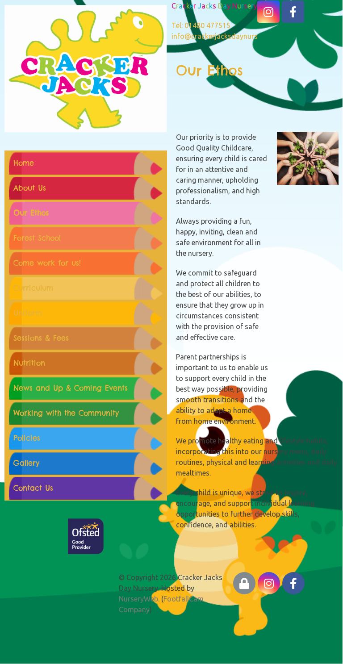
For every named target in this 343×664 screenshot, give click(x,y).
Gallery (26, 463)
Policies (26, 438)
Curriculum (33, 288)
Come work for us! (47, 263)
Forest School (37, 238)
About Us (29, 188)
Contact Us (33, 488)
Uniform (27, 313)
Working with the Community (66, 413)
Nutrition (29, 363)
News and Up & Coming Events (70, 388)
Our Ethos (31, 213)
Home (23, 163)
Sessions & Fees (41, 338)
